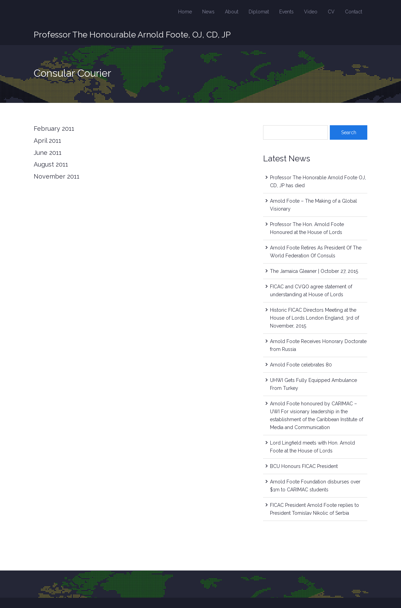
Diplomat (259, 11)
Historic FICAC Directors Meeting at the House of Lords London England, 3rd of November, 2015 (314, 318)
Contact (353, 11)
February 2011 (54, 128)
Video (310, 11)
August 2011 (51, 164)
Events (286, 11)
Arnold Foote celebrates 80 (301, 364)
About (231, 11)
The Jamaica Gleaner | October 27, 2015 (314, 271)
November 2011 (56, 176)
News (208, 11)
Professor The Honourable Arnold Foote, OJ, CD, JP (132, 35)
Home (185, 11)
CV (331, 11)
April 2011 (47, 140)
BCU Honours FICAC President (304, 466)
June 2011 (48, 152)
